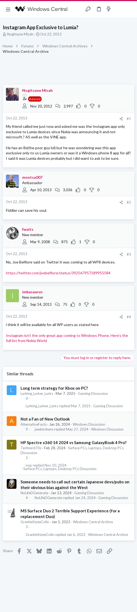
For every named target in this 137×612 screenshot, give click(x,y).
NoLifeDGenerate (34, 493)
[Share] (121, 118)
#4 (129, 317)
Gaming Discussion (93, 393)
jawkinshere (44, 429)
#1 (129, 118)
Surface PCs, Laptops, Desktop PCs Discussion (59, 469)
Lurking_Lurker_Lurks (37, 393)
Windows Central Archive (93, 522)
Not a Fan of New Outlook (45, 418)
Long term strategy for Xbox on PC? (54, 388)
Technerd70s (31, 448)
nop (29, 465)
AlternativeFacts (33, 424)
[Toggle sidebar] (119, 9)
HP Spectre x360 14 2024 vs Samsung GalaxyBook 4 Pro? (73, 442)
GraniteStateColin (35, 522)
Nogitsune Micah (20, 34)
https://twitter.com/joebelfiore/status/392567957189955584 (58, 273)
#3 (129, 254)
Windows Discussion (89, 424)
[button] (8, 9)
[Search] (129, 9)
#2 (129, 202)
